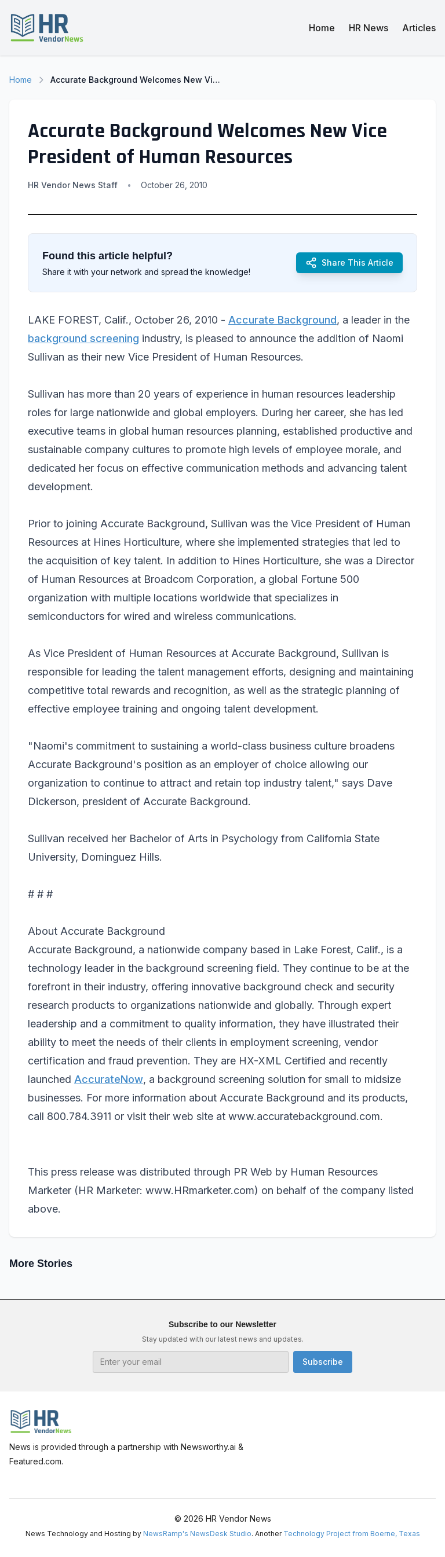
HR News (368, 28)
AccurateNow (108, 1079)
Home (322, 28)
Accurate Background (282, 320)
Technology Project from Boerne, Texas (351, 1533)
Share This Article (349, 263)
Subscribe (322, 1362)
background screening (83, 338)
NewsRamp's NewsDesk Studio (197, 1533)
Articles (419, 28)
